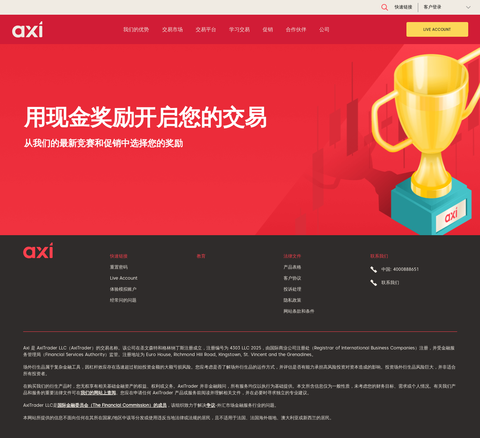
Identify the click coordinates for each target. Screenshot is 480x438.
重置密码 (119, 267)
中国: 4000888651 (400, 269)
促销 (268, 29)
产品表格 (292, 267)
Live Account (437, 29)
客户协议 (292, 278)
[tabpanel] (240, 139)
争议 (210, 405)
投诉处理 (292, 289)
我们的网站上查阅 (98, 392)
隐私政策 (292, 300)
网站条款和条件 (299, 311)
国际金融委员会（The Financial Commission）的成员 (112, 405)
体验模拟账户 (123, 289)
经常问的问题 (123, 300)
